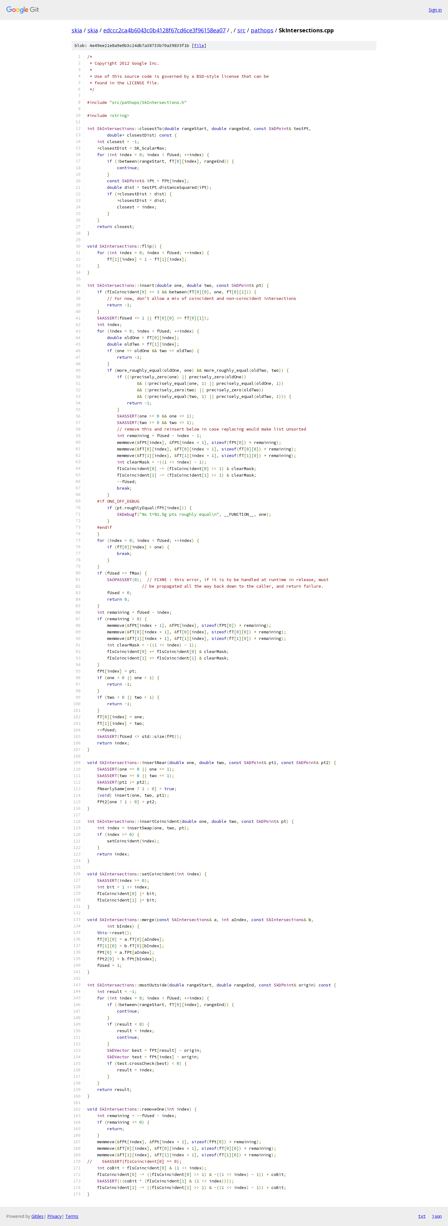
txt (422, 1216)
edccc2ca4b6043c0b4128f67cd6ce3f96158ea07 (164, 30)
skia (77, 30)
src (241, 30)
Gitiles (37, 1216)
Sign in (435, 10)
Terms (71, 1216)
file (199, 45)
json (437, 1216)
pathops (262, 30)
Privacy (54, 1216)
